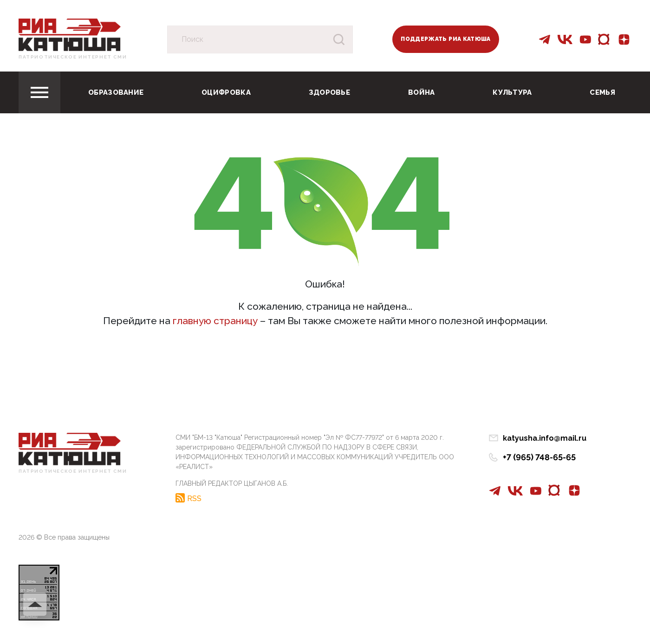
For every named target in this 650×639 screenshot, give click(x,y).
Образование (115, 92)
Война (421, 92)
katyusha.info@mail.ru (544, 438)
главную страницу (215, 320)
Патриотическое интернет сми (73, 56)
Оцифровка (226, 92)
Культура (512, 92)
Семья (602, 92)
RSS (194, 498)
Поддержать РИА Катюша (446, 39)
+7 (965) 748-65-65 (539, 457)
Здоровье (329, 92)
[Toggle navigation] (39, 92)
